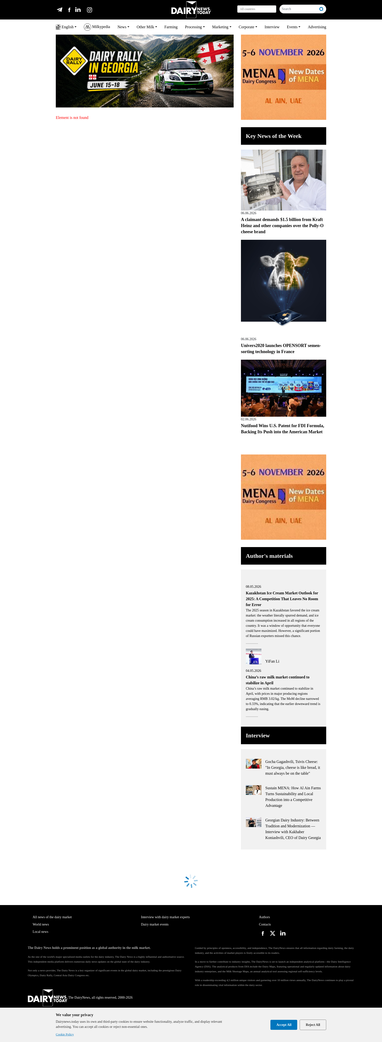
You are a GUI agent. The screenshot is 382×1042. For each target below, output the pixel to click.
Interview (272, 27)
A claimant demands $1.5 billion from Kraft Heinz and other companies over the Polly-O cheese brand (282, 225)
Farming (171, 27)
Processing (193, 27)
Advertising (317, 27)
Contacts (265, 924)
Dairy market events (155, 924)
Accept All (283, 1025)
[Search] (298, 9)
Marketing (220, 27)
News (121, 27)
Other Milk (145, 27)
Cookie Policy (65, 1034)
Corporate (246, 27)
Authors (264, 917)
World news (41, 924)
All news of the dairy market (52, 917)
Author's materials (269, 556)
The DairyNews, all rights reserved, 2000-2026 (80, 997)
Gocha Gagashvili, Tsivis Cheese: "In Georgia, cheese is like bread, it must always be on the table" (292, 767)
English (65, 27)
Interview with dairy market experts (165, 917)
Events (292, 27)
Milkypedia (97, 27)
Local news (40, 932)
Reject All (313, 1025)
